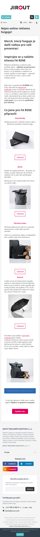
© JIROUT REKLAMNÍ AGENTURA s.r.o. (20, 526)
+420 (12, 507)
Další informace (25, 531)
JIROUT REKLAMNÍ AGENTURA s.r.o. (15, 446)
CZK (30, 22)
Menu (5, 22)
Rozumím (20, 534)
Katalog (7, 17)
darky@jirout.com (12, 510)
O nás (6, 452)
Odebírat (30, 489)
